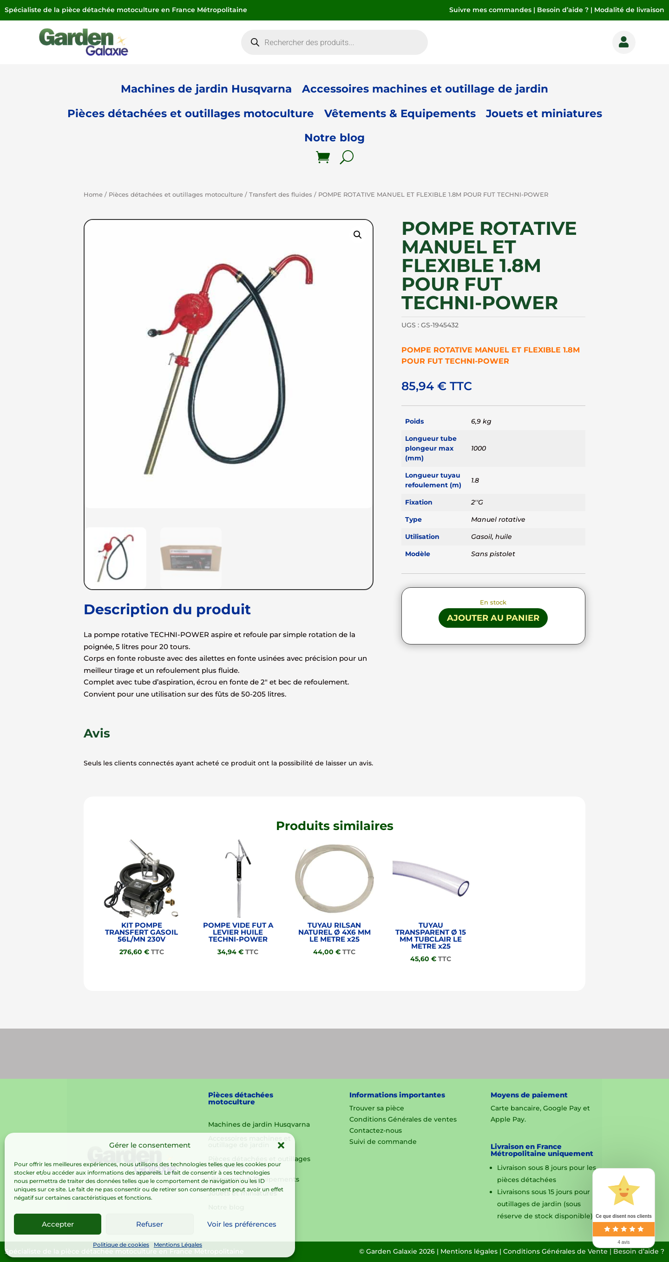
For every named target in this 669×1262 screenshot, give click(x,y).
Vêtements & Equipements (400, 113)
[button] (281, 1145)
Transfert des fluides (280, 194)
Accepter (58, 1224)
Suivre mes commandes (490, 10)
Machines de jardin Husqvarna (206, 88)
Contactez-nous (375, 1130)
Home (93, 194)
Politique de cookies (121, 1244)
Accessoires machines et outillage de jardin (425, 88)
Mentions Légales (178, 1244)
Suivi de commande (383, 1141)
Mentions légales (469, 1251)
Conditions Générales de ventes (403, 1119)
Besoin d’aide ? (563, 10)
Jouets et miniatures (544, 113)
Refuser (149, 1224)
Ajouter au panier (493, 618)
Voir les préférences (241, 1224)
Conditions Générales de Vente (555, 1251)
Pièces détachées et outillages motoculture (190, 113)
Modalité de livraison (629, 10)
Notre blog (334, 137)
